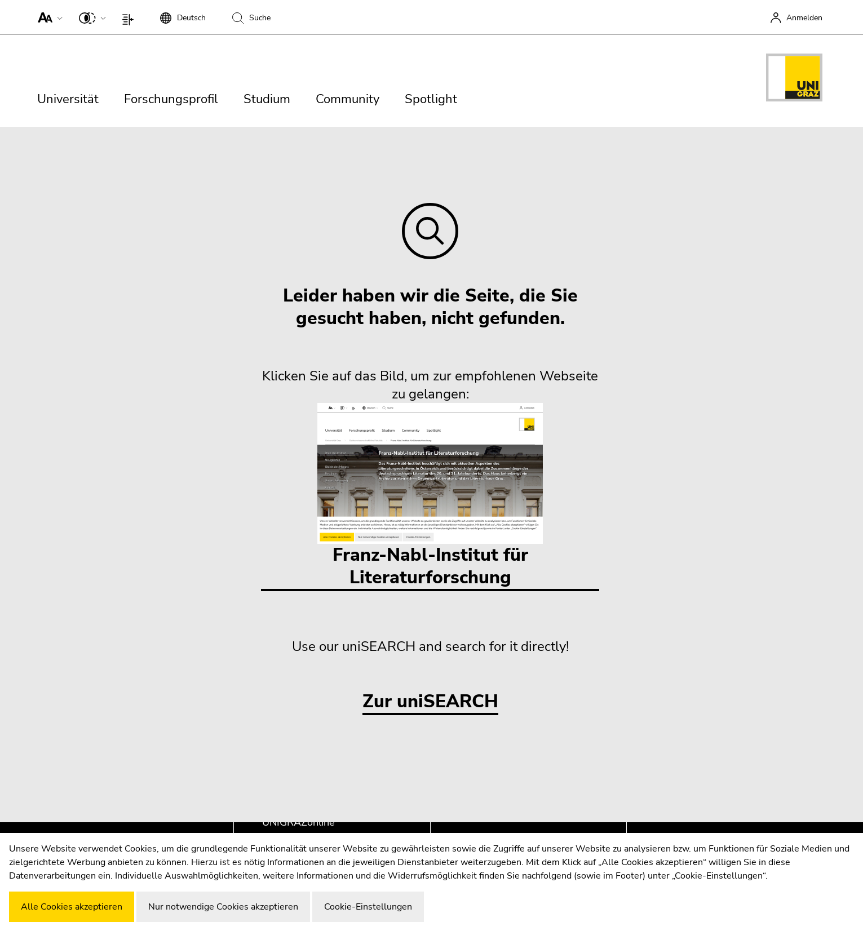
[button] (47, 17)
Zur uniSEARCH (430, 701)
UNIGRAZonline (298, 822)
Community (347, 99)
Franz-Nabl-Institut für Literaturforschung (430, 496)
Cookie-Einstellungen (368, 907)
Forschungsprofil (171, 99)
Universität (68, 99)
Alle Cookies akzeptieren (71, 907)
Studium (267, 99)
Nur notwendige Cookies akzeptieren (223, 907)
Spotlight (431, 99)
